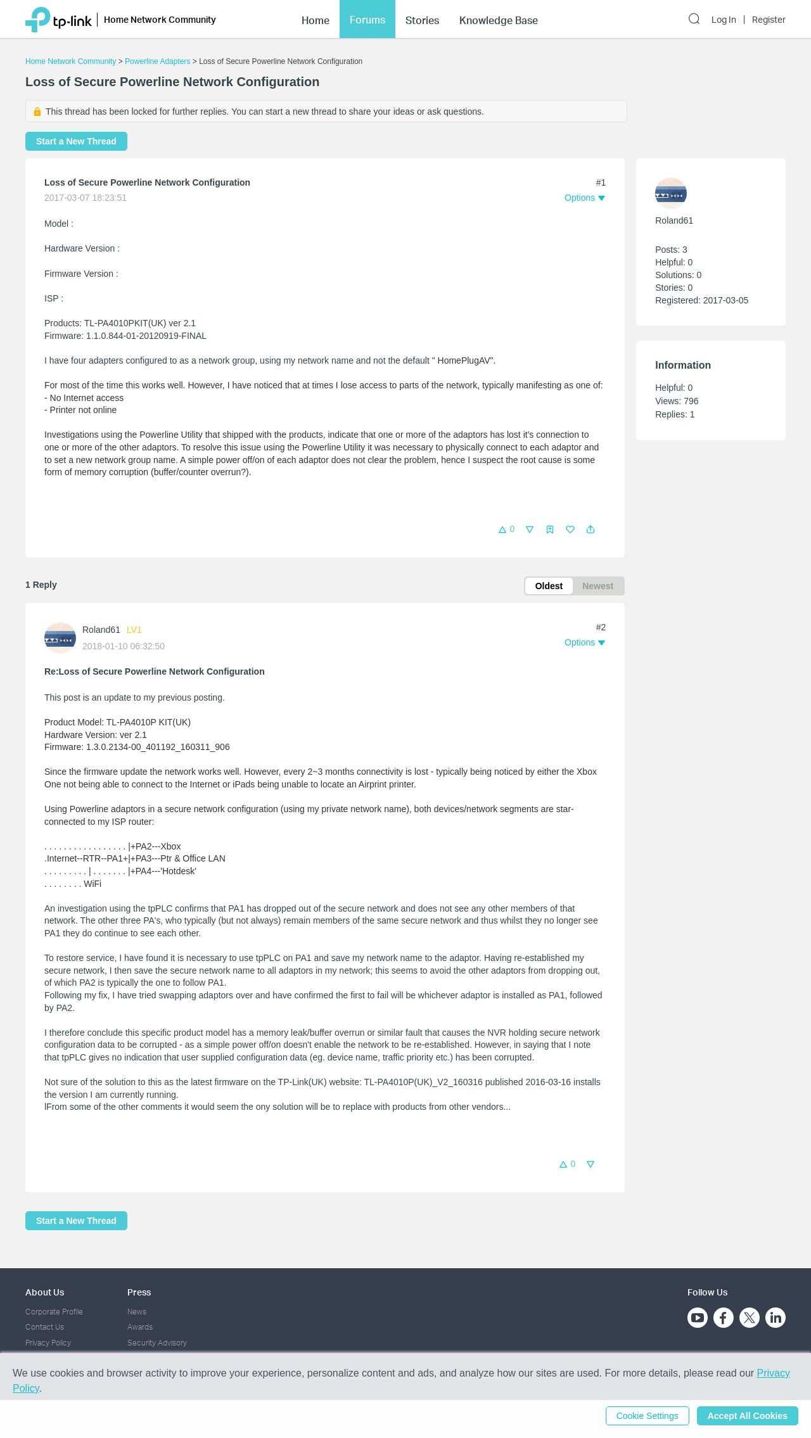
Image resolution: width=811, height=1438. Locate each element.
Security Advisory (157, 1342)
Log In (724, 19)
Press (139, 1292)
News (136, 1311)
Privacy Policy (48, 1342)
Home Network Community (70, 61)
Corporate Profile (54, 1311)
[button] (590, 530)
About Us (44, 1292)
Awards (140, 1327)
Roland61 (101, 630)
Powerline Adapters (157, 61)
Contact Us (44, 1327)
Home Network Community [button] (160, 19)
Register (769, 19)
